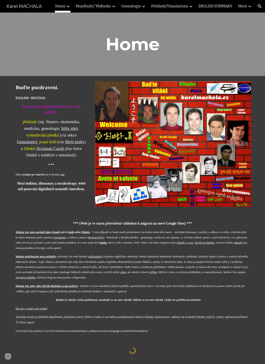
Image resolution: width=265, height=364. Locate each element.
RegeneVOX (95, 237)
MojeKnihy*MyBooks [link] (93, 6)
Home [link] (60, 6)
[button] (259, 6)
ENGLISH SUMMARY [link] (215, 6)
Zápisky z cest (184, 242)
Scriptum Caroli (50, 148)
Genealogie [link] (131, 6)
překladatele (95, 256)
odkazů (238, 242)
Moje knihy (75, 141)
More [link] (242, 6)
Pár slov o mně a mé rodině (31, 308)
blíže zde (68, 128)
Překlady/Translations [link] (169, 6)
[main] (132, 44)
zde (62, 174)
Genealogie (26, 141)
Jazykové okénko (205, 242)
